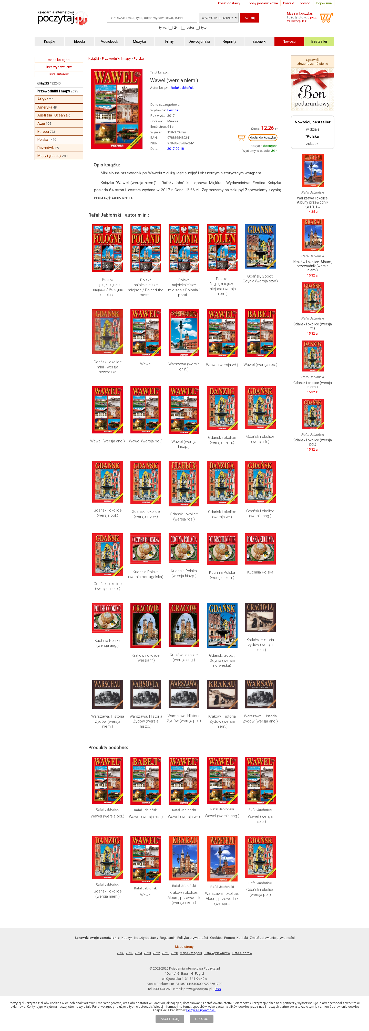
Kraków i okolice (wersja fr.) (146, 658)
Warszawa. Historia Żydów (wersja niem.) (107, 721)
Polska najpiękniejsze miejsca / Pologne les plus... (107, 287)
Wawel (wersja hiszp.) (183, 444)
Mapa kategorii (191, 953)
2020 (174, 953)
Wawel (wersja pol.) (145, 441)
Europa (43, 132)
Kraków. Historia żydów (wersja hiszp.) (260, 644)
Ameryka (44, 107)
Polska (42, 139)
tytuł (204, 27)
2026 (120, 953)
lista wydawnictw (59, 67)
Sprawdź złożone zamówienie (312, 62)
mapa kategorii (59, 60)
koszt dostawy (229, 3)
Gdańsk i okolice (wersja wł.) (222, 514)
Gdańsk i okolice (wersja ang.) (260, 513)
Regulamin (168, 938)
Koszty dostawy (146, 938)
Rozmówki (46, 148)
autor (190, 27)
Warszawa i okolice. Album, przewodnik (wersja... (222, 898)
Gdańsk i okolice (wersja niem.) (222, 440)
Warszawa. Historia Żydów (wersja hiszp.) (145, 721)
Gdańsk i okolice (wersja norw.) (146, 514)
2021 (165, 953)
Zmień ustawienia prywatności (272, 938)
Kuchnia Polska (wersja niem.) (222, 575)
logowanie (324, 3)
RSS (218, 989)
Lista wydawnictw (217, 953)
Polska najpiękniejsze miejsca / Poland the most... (145, 287)
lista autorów (59, 74)
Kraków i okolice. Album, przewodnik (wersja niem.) (184, 897)
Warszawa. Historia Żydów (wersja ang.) (260, 719)
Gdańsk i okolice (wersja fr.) (260, 439)
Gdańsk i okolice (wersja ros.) (184, 517)
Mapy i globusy (49, 156)
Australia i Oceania (52, 115)
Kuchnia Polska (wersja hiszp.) (184, 573)
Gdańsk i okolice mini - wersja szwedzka (108, 367)
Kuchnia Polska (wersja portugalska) (145, 574)
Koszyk (126, 938)
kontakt (288, 3)
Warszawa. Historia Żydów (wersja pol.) (184, 718)
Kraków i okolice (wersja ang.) (184, 657)
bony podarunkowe (263, 3)
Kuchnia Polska (260, 572)
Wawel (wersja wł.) (222, 365)
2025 (129, 953)
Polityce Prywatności (201, 1010)
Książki (43, 83)
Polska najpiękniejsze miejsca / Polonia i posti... (184, 287)
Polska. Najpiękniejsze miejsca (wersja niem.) (222, 286)
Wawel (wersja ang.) (107, 441)
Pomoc (229, 938)
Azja (41, 123)
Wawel (145, 364)
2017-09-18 (175, 149)
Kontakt (242, 938)
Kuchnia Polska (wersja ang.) (107, 643)
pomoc (305, 3)
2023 (147, 953)
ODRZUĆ (201, 1019)
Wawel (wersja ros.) (260, 364)
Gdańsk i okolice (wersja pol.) (108, 513)
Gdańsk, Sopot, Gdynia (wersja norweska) (222, 660)
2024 (138, 953)
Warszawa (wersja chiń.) (184, 366)
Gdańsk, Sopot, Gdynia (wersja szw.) (260, 279)
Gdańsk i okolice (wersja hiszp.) (108, 586)
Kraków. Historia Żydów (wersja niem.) (222, 721)
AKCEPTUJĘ (170, 1019)
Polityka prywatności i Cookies (199, 938)
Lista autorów (242, 953)
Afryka (42, 99)
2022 (156, 953)
